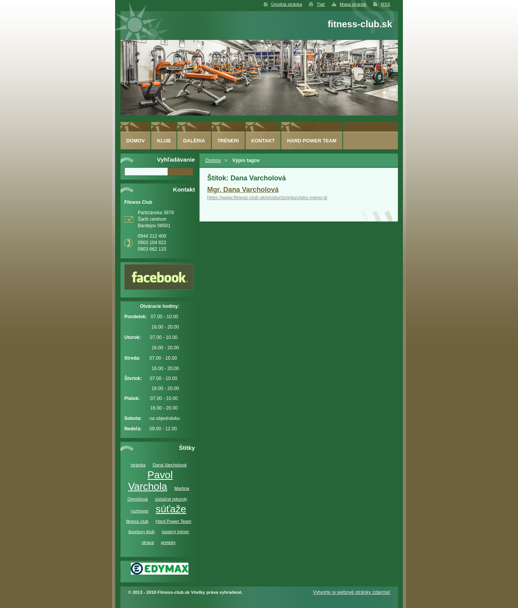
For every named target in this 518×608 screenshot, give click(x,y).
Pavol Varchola (150, 480)
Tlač (321, 4)
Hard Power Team (173, 521)
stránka (138, 464)
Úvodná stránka (286, 4)
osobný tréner (175, 531)
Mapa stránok (353, 4)
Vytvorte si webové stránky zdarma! (351, 592)
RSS (385, 4)
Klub (164, 141)
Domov (213, 160)
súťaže (171, 509)
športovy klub (141, 531)
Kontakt (263, 141)
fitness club (137, 521)
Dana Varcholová (170, 464)
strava (148, 542)
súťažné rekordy (171, 498)
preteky (168, 542)
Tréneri (228, 141)
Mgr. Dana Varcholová (243, 189)
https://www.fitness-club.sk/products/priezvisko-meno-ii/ (267, 197)
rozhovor (139, 510)
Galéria (194, 141)
